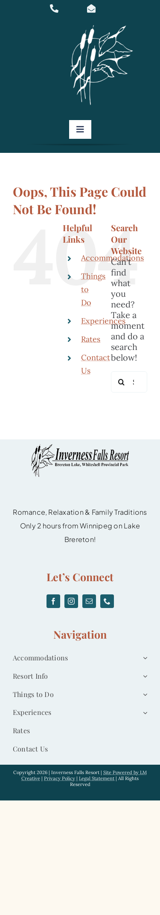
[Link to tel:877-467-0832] (63, 8)
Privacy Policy (59, 778)
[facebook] (53, 601)
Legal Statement (96, 778)
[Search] (121, 382)
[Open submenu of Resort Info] (143, 676)
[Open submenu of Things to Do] (143, 694)
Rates (90, 339)
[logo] (104, 25)
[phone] (107, 601)
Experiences (103, 321)
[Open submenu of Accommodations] (143, 658)
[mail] (89, 601)
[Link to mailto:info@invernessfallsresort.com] (100, 8)
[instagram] (71, 601)
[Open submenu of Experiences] (143, 712)
